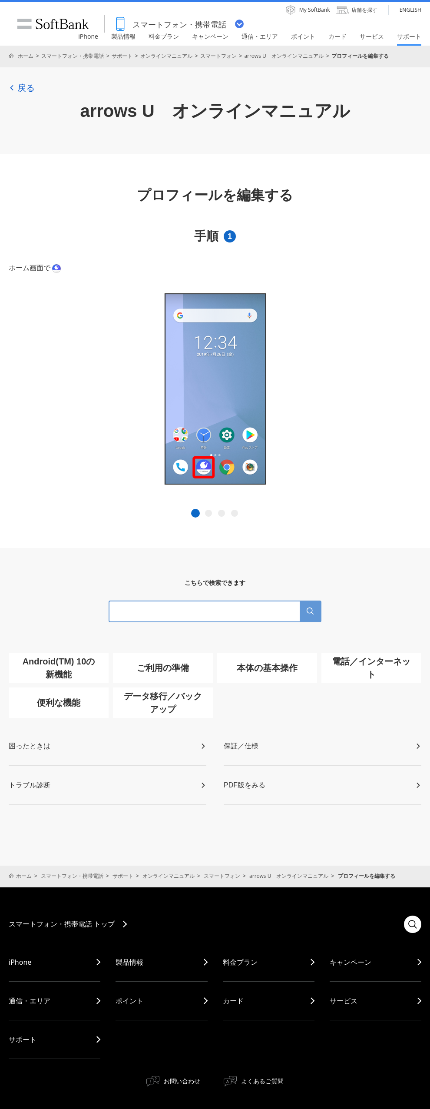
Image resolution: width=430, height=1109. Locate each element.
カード (233, 1001)
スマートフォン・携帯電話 (72, 56)
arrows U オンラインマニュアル (284, 56)
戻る (22, 88)
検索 (412, 924)
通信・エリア (29, 1001)
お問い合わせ (182, 1081)
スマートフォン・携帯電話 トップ (62, 924)
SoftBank (53, 24)
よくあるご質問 (262, 1081)
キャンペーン (350, 962)
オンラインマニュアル (166, 56)
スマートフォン (218, 56)
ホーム (25, 56)
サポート (122, 56)
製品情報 (129, 962)
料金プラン (240, 962)
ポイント (129, 1001)
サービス (343, 1001)
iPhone (20, 962)
